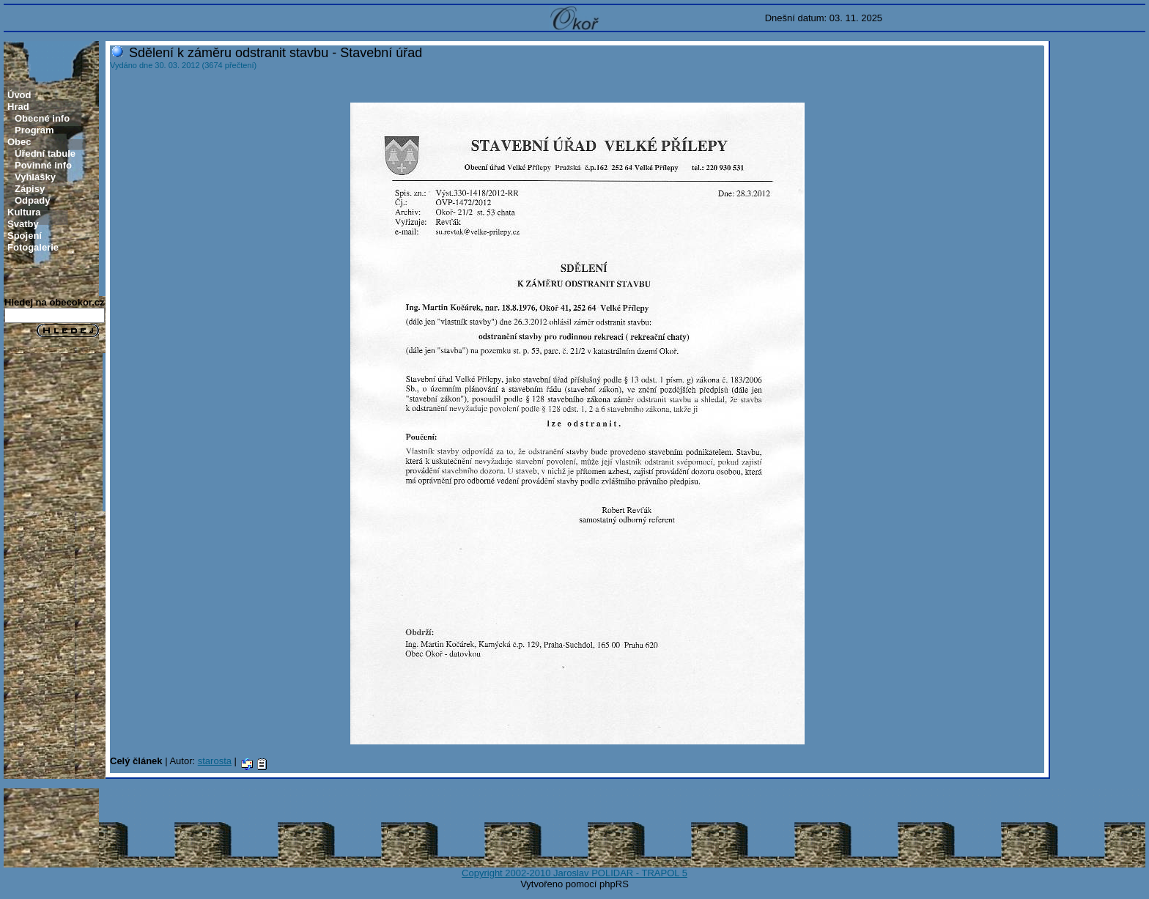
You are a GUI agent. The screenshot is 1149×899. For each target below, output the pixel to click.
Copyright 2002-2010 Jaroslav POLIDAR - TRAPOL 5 (574, 872)
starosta (215, 760)
